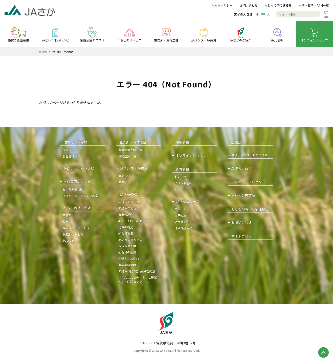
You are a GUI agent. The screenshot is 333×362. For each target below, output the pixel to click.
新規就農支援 (127, 246)
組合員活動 (181, 221)
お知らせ (180, 177)
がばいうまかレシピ (78, 168)
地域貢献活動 (183, 228)
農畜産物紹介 (71, 156)
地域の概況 (125, 227)
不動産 (66, 215)
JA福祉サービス (73, 234)
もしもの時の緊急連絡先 (250, 209)
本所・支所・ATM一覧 (314, 5)
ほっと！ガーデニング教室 (80, 196)
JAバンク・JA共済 (133, 168)
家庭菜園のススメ (77, 181)
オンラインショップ (190, 155)
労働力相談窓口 (128, 259)
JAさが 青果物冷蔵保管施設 (136, 271)
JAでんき (68, 240)
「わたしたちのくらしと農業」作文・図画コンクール (139, 279)
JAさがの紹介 (129, 194)
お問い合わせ (249, 5)
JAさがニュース (187, 201)
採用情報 (182, 142)
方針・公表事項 (243, 195)
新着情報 (182, 169)
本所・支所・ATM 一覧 (133, 221)
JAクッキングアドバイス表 (249, 155)
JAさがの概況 (127, 208)
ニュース (180, 209)
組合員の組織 (127, 252)
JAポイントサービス (76, 228)
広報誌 (236, 142)
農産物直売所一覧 (130, 150)
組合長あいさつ (128, 202)
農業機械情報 (127, 265)
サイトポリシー (222, 5)
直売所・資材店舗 (133, 142)
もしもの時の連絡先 (278, 5)
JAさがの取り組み (130, 240)
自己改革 (180, 215)
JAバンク (124, 176)
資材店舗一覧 (127, 156)
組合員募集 (125, 233)
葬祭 (65, 221)
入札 (177, 189)
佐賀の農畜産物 (75, 142)
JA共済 (123, 182)
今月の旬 (68, 150)
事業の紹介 (125, 214)
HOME (43, 51)
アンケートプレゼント (248, 182)
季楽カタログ (241, 168)
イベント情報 (183, 183)
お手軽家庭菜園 (72, 189)
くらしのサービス (77, 207)
